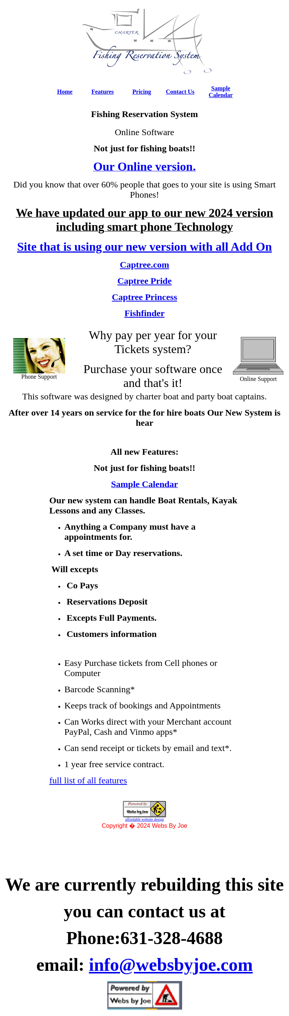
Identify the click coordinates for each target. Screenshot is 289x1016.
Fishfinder (145, 313)
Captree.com (144, 265)
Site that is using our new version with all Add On (144, 246)
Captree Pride (144, 281)
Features (102, 91)
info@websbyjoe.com (170, 965)
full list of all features (88, 780)
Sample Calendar (221, 91)
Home (65, 91)
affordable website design (144, 819)
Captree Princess (144, 297)
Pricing (141, 91)
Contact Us (180, 91)
